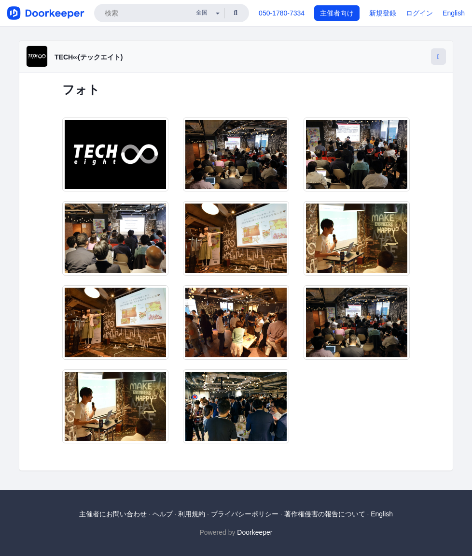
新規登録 (382, 13)
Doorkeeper (254, 532)
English (454, 13)
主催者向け (337, 13)
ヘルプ (163, 514)
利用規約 (191, 514)
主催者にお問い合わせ (113, 514)
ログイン (419, 13)
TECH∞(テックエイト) (89, 57)
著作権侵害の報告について (324, 514)
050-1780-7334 (282, 13)
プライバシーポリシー (244, 514)
